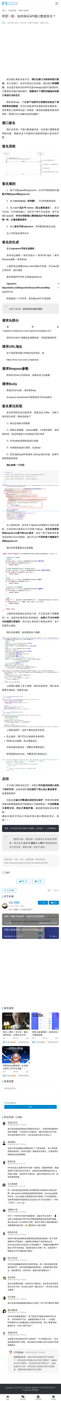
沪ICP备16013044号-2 (47, 1388)
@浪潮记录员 (19, 1357)
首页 (3, 11)
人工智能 (7, 1049)
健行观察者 (12, 1310)
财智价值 (11, 1161)
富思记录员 (12, 1122)
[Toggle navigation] (57, 3)
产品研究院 (7, 1015)
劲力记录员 (12, 1258)
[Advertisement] (30, 51)
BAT (8, 872)
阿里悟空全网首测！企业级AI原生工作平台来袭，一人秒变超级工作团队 (15, 1067)
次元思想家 (12, 1184)
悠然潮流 (11, 1142)
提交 (30, 1107)
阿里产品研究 (33, 23)
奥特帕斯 (35, 1390)
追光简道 (11, 1277)
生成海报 (9, 890)
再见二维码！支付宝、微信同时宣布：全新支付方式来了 (15, 1033)
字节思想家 (18, 1352)
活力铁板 (11, 1297)
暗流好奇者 (12, 1232)
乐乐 (4, 23)
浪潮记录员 (12, 1332)
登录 (6, 1103)
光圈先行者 (12, 1209)
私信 (54, 903)
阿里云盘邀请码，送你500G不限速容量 (45, 1033)
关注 (43, 903)
